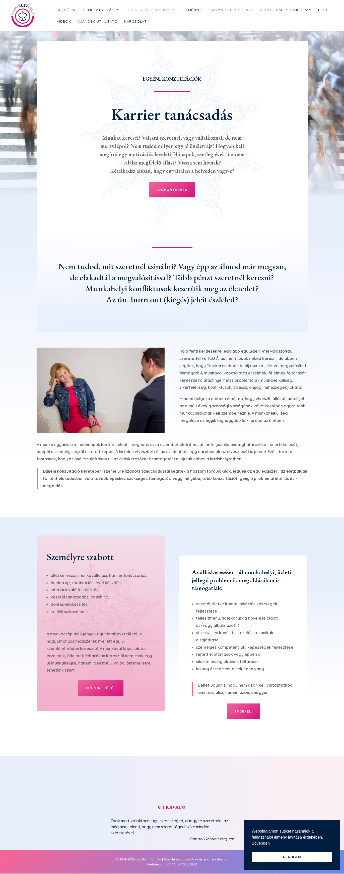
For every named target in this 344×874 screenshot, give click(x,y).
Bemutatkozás (98, 10)
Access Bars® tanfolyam (286, 10)
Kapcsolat (135, 22)
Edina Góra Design (181, 864)
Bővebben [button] (261, 843)
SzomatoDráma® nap (231, 10)
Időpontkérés (172, 190)
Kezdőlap (67, 10)
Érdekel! (243, 711)
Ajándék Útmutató (98, 22)
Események (192, 10)
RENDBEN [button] (292, 857)
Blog (323, 10)
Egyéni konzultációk (147, 10)
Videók (64, 22)
